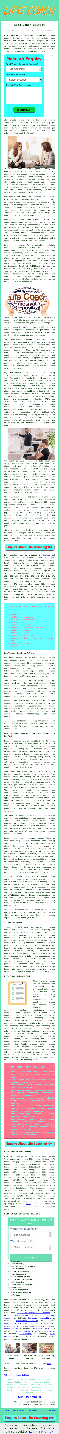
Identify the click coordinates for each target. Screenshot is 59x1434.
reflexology (10, 1326)
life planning (39, 1021)
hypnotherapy (21, 1316)
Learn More (37, 1431)
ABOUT (36, 20)
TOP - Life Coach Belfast (16, 1375)
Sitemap (6, 1411)
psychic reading (22, 1331)
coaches (13, 235)
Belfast (46, 555)
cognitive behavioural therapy (33, 1313)
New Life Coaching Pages (25, 1411)
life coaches (10, 187)
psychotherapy (11, 1329)
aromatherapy (26, 1334)
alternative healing (27, 1321)
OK (51, 1431)
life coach (39, 130)
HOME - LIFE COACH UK (29, 1397)
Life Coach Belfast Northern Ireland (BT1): (26, 36)
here (28, 1204)
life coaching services (30, 1060)
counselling (36, 1326)
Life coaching (11, 555)
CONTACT (43, 20)
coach (52, 274)
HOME (24, 20)
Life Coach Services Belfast (22, 1214)
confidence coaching (43, 663)
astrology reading (42, 1329)
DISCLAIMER (51, 20)
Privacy (52, 1411)
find (12, 1156)
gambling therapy (12, 1323)
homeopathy (49, 1331)
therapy (50, 197)
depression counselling (39, 1318)
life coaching (38, 597)
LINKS (30, 20)
